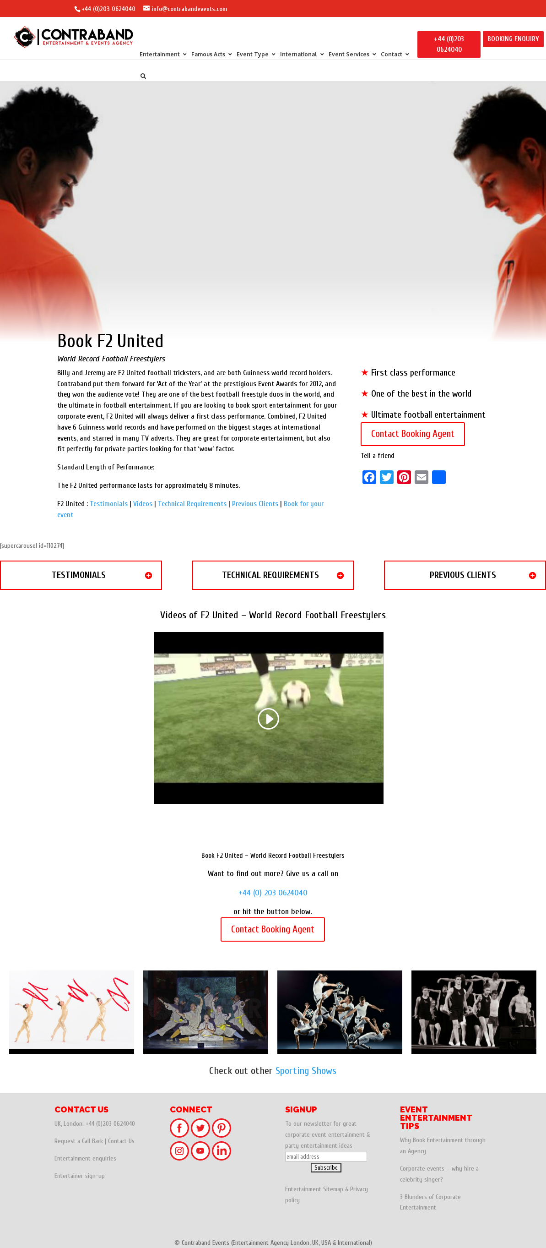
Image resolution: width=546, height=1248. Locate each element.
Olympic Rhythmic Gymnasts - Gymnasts (71, 1012)
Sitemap (333, 1189)
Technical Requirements (192, 504)
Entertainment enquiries (85, 1158)
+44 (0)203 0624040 (108, 9)
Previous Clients (255, 504)
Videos (142, 504)
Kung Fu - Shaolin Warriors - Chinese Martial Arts (205, 1012)
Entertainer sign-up (79, 1176)
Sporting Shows (306, 1071)
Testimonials (109, 504)
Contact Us (121, 1141)
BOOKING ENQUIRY (513, 39)
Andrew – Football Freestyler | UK (339, 1012)
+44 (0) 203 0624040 (273, 893)
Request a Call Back (78, 1141)
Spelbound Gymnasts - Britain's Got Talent (473, 1012)
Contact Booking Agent (412, 433)
